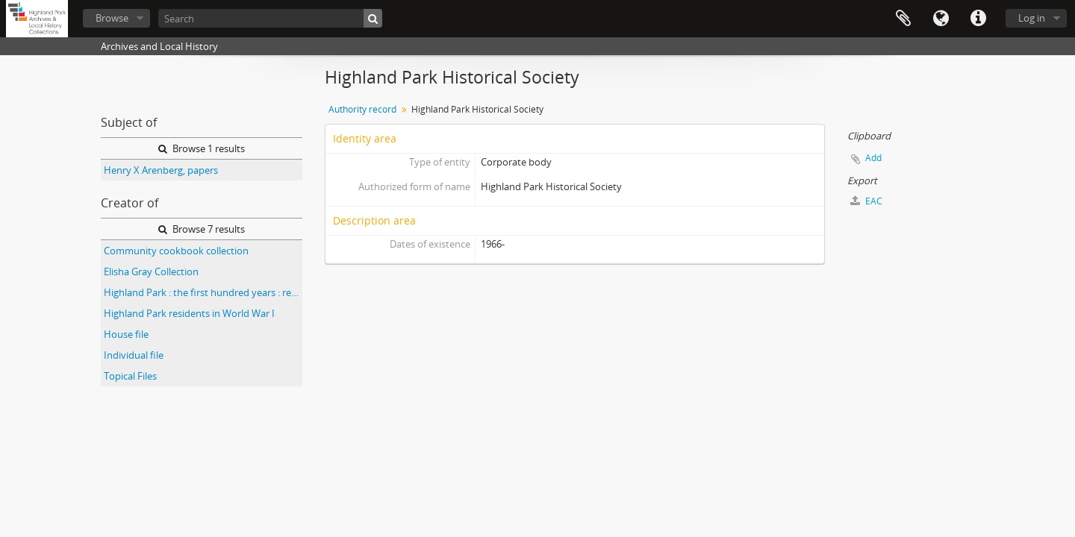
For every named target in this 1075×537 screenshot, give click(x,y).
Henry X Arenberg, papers (161, 170)
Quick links (978, 18)
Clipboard (903, 18)
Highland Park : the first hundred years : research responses (203, 292)
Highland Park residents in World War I (189, 313)
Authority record (362, 109)
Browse (112, 18)
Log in (1031, 18)
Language (940, 18)
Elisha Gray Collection (151, 271)
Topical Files (130, 376)
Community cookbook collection (176, 250)
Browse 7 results (201, 229)
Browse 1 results (201, 148)
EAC (866, 201)
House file (126, 334)
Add (873, 157)
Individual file (133, 355)
